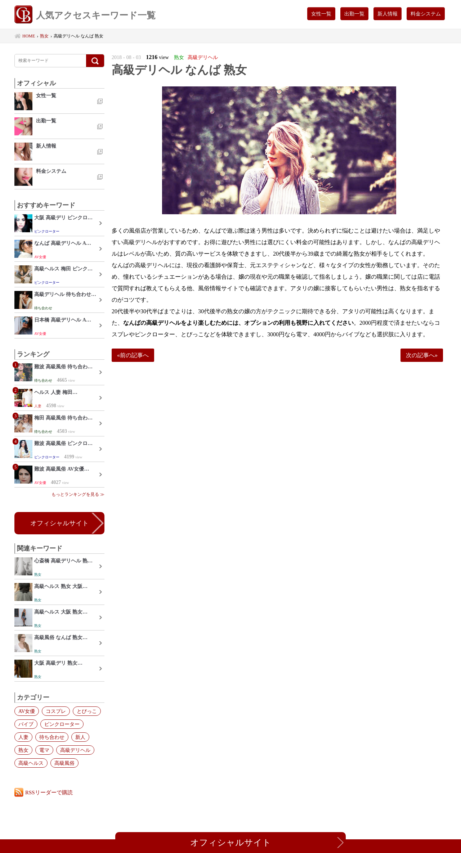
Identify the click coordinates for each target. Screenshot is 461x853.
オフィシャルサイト (59, 523)
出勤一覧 (354, 13)
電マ (44, 750)
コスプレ (56, 711)
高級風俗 (64, 763)
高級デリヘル (75, 750)
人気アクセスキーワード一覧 (85, 15)
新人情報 (387, 13)
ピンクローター (62, 724)
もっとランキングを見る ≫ (78, 494)
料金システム (426, 13)
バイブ (25, 724)
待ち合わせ (51, 737)
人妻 (23, 737)
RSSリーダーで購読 (49, 792)
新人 (80, 737)
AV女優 (26, 711)
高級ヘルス (31, 763)
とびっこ (87, 711)
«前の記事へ (133, 355)
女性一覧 (321, 13)
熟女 (23, 750)
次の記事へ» (422, 355)
